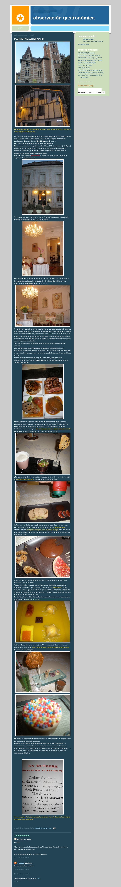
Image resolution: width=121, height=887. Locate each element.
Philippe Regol (88, 39)
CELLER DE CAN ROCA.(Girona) (89, 55)
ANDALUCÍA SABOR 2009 (87, 63)
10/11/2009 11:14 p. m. (21, 857)
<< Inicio (17, 881)
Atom (39, 878)
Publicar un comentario (22, 874)
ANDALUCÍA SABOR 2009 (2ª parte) (90, 60)
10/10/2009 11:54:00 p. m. (43, 828)
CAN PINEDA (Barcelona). (86, 53)
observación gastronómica (64, 18)
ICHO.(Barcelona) (84, 68)
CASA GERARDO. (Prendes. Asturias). (91, 72)
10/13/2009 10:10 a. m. (21, 869)
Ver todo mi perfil (83, 44)
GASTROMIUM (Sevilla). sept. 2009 (90, 58)
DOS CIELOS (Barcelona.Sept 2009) (90, 70)
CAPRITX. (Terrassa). (85, 65)
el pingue (20, 863)
